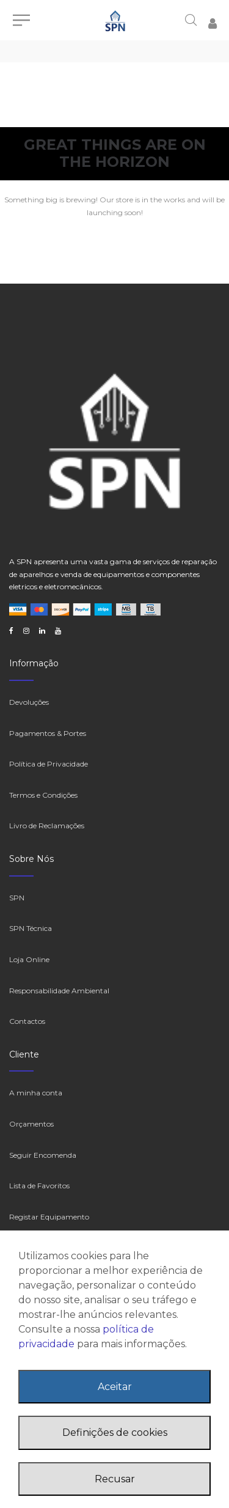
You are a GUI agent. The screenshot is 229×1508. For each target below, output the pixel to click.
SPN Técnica (30, 928)
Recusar (115, 1479)
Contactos (27, 1021)
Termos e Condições (43, 795)
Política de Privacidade (48, 763)
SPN (16, 897)
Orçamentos (31, 1123)
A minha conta (35, 1092)
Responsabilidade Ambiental (59, 990)
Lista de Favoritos (39, 1185)
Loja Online (29, 959)
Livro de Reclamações (46, 825)
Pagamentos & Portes (47, 733)
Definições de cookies (114, 1432)
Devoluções (29, 702)
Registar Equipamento (49, 1216)
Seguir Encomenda (42, 1155)
